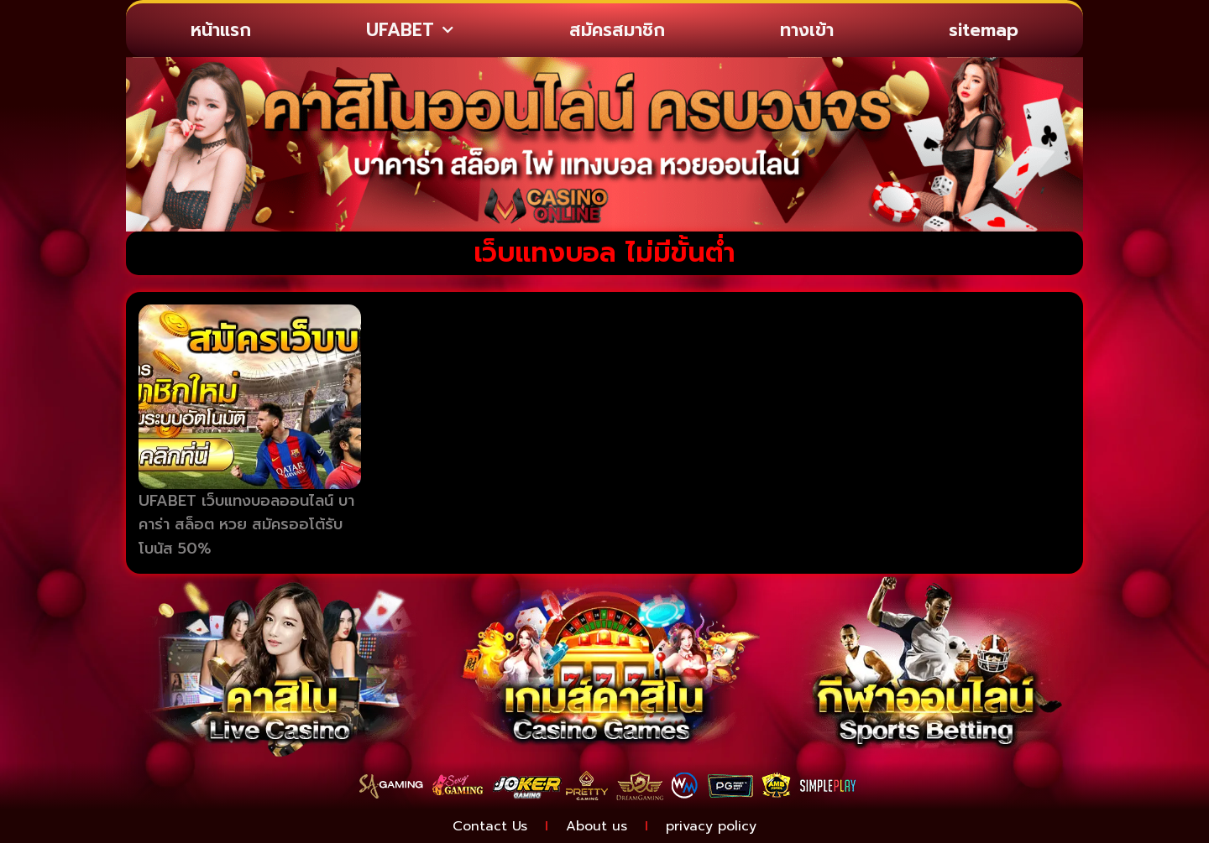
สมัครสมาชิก (617, 30)
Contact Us (490, 826)
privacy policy (711, 826)
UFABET (409, 30)
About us (596, 826)
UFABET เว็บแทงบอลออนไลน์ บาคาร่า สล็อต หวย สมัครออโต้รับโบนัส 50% (246, 525)
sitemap (983, 30)
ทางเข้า (807, 30)
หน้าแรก (221, 30)
